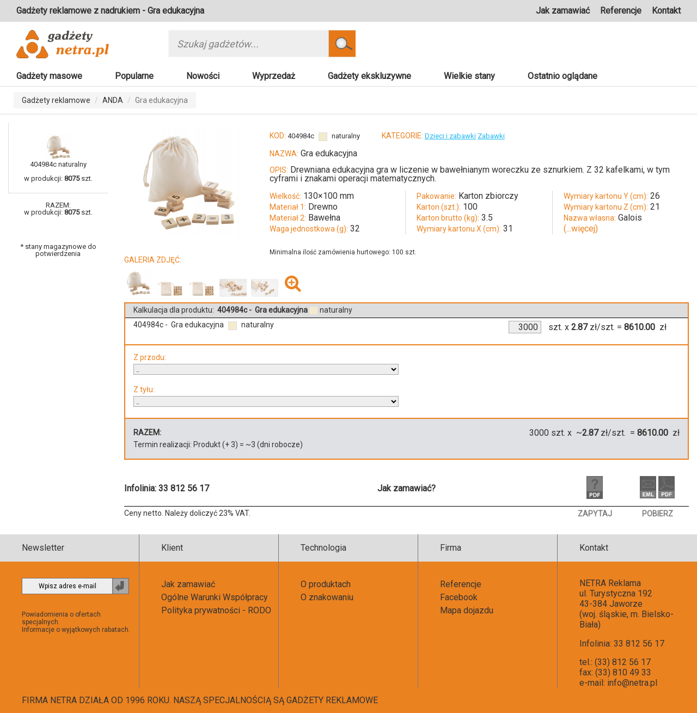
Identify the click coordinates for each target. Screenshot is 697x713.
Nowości (202, 76)
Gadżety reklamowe (56, 100)
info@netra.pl (632, 683)
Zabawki (491, 136)
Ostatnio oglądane (562, 76)
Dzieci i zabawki (450, 136)
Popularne (134, 76)
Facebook (459, 597)
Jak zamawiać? (406, 488)
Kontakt (666, 10)
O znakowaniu (327, 597)
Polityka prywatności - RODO (216, 610)
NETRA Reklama (610, 583)
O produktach (326, 584)
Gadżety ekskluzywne (369, 76)
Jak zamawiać (563, 10)
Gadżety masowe (49, 76)
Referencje (620, 10)
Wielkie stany (469, 76)
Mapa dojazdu (466, 610)
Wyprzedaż (273, 76)
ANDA (112, 100)
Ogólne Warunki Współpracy (214, 597)
